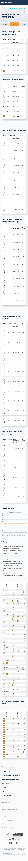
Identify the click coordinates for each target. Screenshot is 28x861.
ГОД (14, 24)
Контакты (4, 816)
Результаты (23, 8)
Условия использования (8, 820)
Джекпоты (5, 783)
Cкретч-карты (6, 795)
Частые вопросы (6, 802)
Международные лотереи (10, 779)
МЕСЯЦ (5, 24)
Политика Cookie (6, 824)
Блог (3, 791)
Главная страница (14, 8)
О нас (3, 813)
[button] (25, 2)
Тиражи (4, 787)
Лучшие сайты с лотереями (11, 775)
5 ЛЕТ (23, 24)
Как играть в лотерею (8, 806)
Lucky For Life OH (10, 11)
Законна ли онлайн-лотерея (9, 809)
